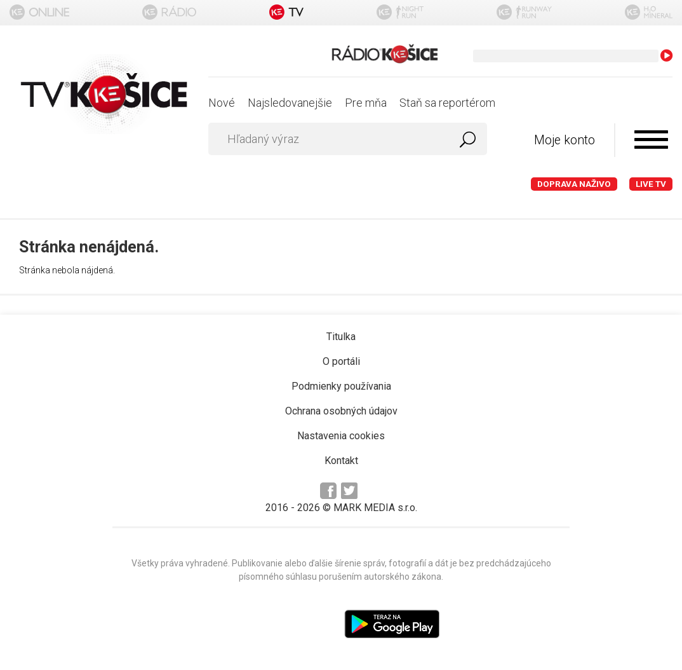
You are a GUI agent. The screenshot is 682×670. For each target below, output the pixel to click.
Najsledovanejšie (290, 102)
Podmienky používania (341, 386)
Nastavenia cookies (341, 436)
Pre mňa (366, 102)
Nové (221, 102)
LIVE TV (651, 184)
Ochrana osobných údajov (341, 411)
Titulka (341, 337)
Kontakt (341, 461)
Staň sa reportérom (447, 102)
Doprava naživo (574, 184)
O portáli (341, 361)
